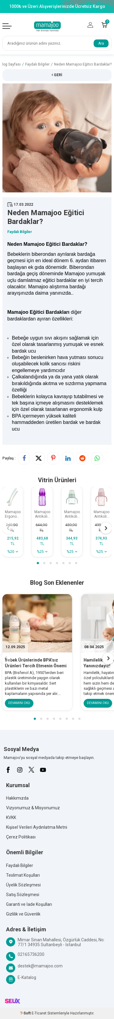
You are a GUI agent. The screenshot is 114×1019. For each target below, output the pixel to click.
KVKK (11, 817)
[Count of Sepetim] (104, 25)
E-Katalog (27, 977)
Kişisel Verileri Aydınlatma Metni (36, 827)
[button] (38, 563)
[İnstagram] (19, 769)
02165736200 (31, 954)
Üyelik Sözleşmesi (23, 884)
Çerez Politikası (21, 836)
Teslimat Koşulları (23, 875)
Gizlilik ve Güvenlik (23, 914)
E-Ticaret (39, 1013)
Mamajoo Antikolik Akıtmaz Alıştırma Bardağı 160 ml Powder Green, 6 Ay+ (72, 514)
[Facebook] (8, 769)
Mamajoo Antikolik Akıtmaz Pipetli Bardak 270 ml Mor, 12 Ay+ (42, 514)
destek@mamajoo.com (40, 965)
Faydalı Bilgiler (37, 64)
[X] (31, 769)
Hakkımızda (17, 798)
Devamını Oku (19, 703)
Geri (57, 75)
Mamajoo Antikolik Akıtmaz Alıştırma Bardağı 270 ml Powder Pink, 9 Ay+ (101, 514)
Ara (101, 43)
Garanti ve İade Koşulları (29, 904)
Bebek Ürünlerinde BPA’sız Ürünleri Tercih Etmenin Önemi (36, 663)
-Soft (26, 1013)
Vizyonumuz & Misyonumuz (33, 807)
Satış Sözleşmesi (22, 894)
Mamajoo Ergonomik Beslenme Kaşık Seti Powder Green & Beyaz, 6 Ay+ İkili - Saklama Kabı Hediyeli (14, 514)
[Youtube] (42, 769)
